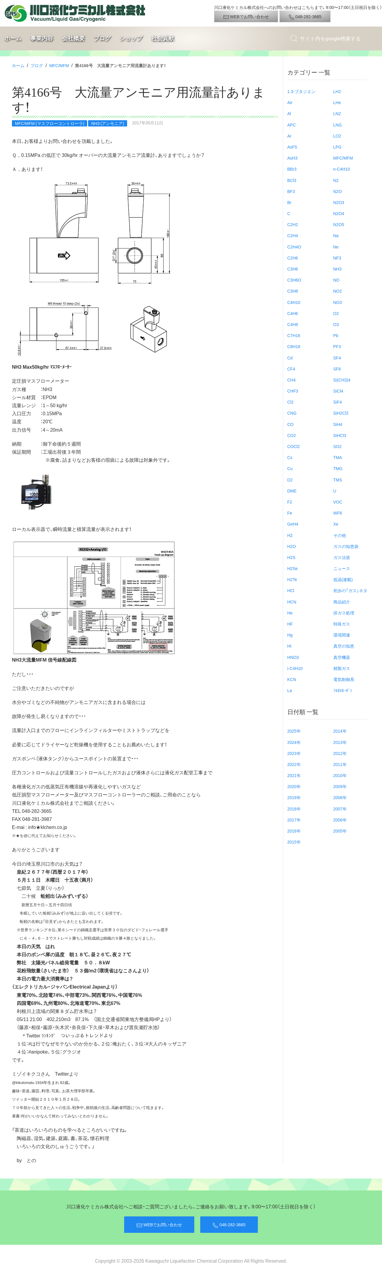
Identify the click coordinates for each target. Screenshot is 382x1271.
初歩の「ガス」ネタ (350, 590)
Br (289, 202)
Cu (290, 468)
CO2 (291, 435)
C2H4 (292, 235)
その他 (339, 535)
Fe (289, 513)
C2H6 (292, 258)
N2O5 (338, 224)
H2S (291, 557)
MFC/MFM (59, 65)
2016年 (294, 831)
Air (289, 102)
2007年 (340, 809)
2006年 (340, 820)
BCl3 (291, 180)
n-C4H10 (341, 169)
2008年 (340, 797)
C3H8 (292, 291)
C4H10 (294, 302)
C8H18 (294, 346)
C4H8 (292, 324)
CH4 (291, 380)
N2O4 (338, 213)
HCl (290, 590)
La (289, 690)
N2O (337, 191)
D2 (290, 480)
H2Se (292, 568)
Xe (335, 524)
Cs (289, 457)
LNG (337, 125)
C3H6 (292, 269)
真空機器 (341, 657)
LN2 (337, 113)
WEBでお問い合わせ (246, 16)
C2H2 (292, 224)
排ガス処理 (343, 613)
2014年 (340, 731)
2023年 (294, 753)
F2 (289, 502)
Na (336, 235)
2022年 (294, 764)
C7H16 (294, 335)
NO (336, 280)
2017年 (294, 820)
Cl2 (290, 402)
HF (290, 624)
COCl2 (293, 446)
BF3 (291, 191)
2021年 (294, 775)
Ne (336, 247)
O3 (336, 324)
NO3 (337, 302)
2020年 (294, 786)
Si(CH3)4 (342, 380)
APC (291, 125)
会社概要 (73, 38)
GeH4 (292, 524)
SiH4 (337, 424)
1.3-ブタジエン (301, 91)
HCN (291, 602)
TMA (337, 457)
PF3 (337, 346)
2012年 (340, 753)
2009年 (340, 786)
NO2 (337, 291)
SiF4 (337, 402)
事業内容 (41, 38)
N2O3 (338, 202)
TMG (338, 468)
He (290, 613)
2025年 (294, 731)
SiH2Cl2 (341, 413)
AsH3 (292, 158)
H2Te (292, 579)
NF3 (337, 258)
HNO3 (293, 657)
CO (290, 424)
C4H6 (292, 313)
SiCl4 (338, 391)
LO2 (337, 136)
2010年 (340, 775)
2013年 (340, 742)
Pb (335, 335)
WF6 (337, 513)
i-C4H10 (295, 668)
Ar (289, 136)
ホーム (12, 38)
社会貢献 (162, 38)
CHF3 (292, 391)
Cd (290, 358)
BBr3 (292, 169)
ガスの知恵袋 (345, 546)
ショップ (131, 38)
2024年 (294, 742)
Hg (290, 635)
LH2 (337, 91)
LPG (337, 147)
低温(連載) (343, 579)
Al (289, 113)
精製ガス (341, 668)
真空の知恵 (343, 646)
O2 (336, 313)
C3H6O (294, 280)
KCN (291, 679)
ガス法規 (341, 557)
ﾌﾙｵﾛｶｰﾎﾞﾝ (342, 690)
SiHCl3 (339, 435)
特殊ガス (341, 624)
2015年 (294, 842)
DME (292, 491)
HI (289, 646)
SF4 (337, 358)
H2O (291, 546)
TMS (337, 480)
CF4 (291, 369)
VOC (337, 502)
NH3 (337, 269)
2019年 (294, 797)
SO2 (337, 446)
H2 (290, 535)
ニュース (341, 568)
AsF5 (292, 147)
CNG (292, 413)
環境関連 (341, 635)
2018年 (294, 809)
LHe (337, 102)
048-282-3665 (305, 16)
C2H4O (294, 247)
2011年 (340, 764)
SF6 (337, 369)
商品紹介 (341, 602)
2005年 (340, 831)
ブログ (102, 38)
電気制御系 (343, 679)
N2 (336, 180)
